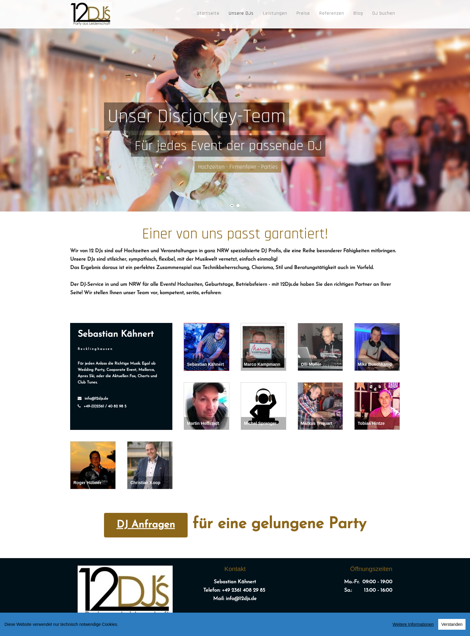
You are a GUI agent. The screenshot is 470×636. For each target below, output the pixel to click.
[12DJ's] (91, 12)
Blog (358, 13)
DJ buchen (383, 13)
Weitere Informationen (413, 625)
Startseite (208, 13)
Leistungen (275, 13)
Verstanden (452, 625)
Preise (303, 13)
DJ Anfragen (146, 525)
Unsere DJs (241, 13)
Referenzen (331, 13)
